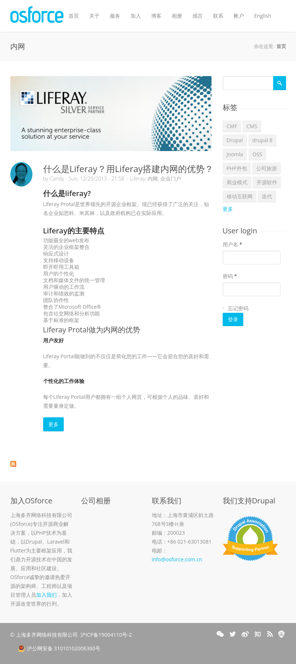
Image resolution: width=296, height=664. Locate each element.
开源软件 (267, 182)
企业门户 (170, 178)
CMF (232, 126)
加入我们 (46, 594)
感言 (197, 15)
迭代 (267, 196)
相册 (177, 15)
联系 (218, 15)
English (262, 15)
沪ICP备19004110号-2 (106, 634)
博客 (156, 15)
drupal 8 (262, 140)
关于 (94, 15)
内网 (152, 178)
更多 (53, 424)
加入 (135, 15)
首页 (74, 15)
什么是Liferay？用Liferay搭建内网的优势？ (128, 168)
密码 (230, 276)
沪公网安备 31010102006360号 (59, 648)
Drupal (235, 140)
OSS (257, 154)
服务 (115, 15)
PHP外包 (237, 168)
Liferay (137, 178)
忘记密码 (238, 308)
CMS (252, 126)
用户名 (232, 244)
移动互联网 (240, 196)
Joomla (235, 154)
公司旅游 (266, 168)
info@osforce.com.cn (177, 559)
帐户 (239, 15)
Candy (57, 178)
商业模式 (237, 182)
